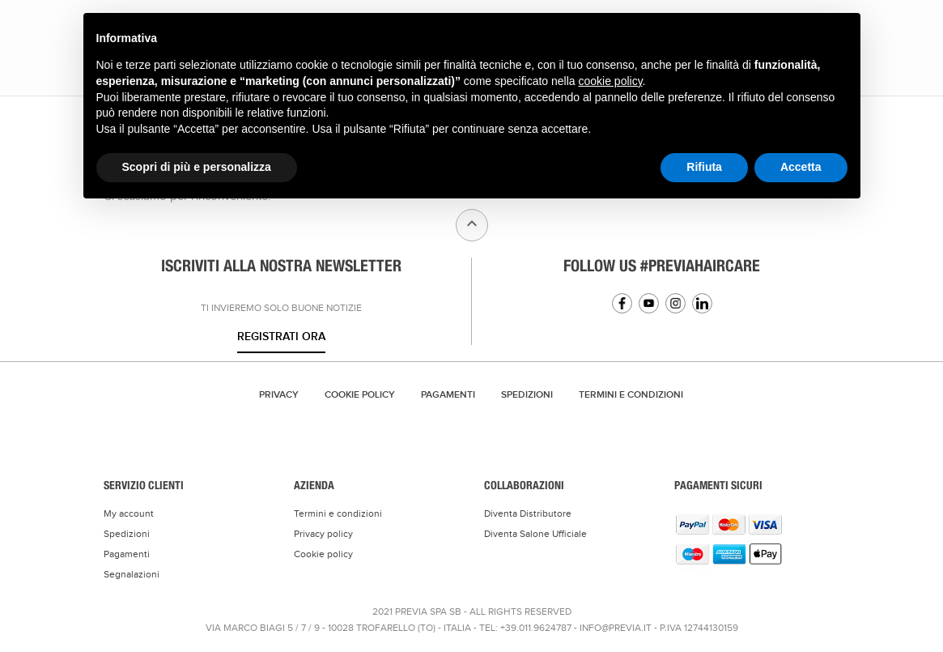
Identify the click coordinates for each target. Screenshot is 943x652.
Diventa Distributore (527, 513)
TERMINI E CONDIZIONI (631, 395)
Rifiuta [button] (704, 166)
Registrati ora (281, 336)
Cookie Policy (360, 395)
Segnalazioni (131, 574)
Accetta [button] (801, 166)
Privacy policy (323, 533)
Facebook (622, 303)
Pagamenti (448, 395)
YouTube (648, 303)
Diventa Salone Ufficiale (535, 533)
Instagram (675, 303)
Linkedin (702, 303)
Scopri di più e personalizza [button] (196, 166)
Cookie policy (323, 554)
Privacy (279, 395)
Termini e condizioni (338, 513)
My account (129, 513)
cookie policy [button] (610, 81)
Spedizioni (527, 395)
